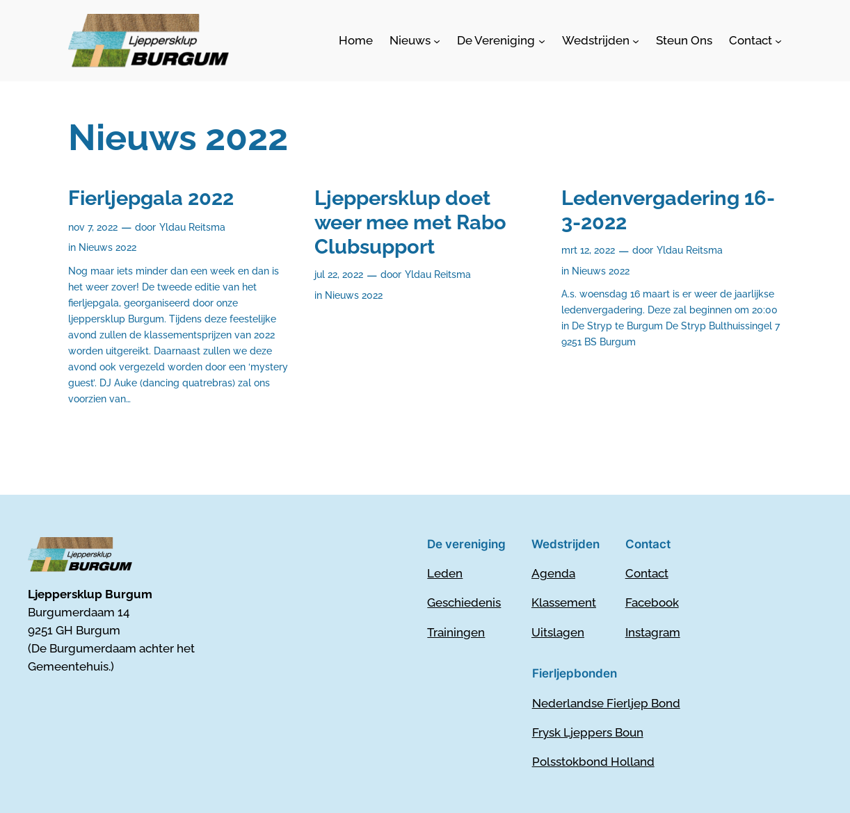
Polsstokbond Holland (593, 762)
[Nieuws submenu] (415, 40)
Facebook (652, 602)
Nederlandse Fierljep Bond (606, 703)
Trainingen (456, 632)
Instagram (652, 632)
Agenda (553, 573)
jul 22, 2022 (338, 274)
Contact (646, 573)
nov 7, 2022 (93, 227)
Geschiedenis (464, 602)
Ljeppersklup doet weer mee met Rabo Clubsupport (410, 222)
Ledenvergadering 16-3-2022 (668, 210)
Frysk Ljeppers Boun (587, 732)
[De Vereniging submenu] (501, 40)
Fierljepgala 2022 (151, 198)
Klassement (563, 602)
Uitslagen (557, 632)
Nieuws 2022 (107, 247)
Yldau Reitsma (192, 227)
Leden (445, 573)
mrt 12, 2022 (588, 250)
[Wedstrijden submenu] (600, 40)
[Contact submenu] (755, 40)
